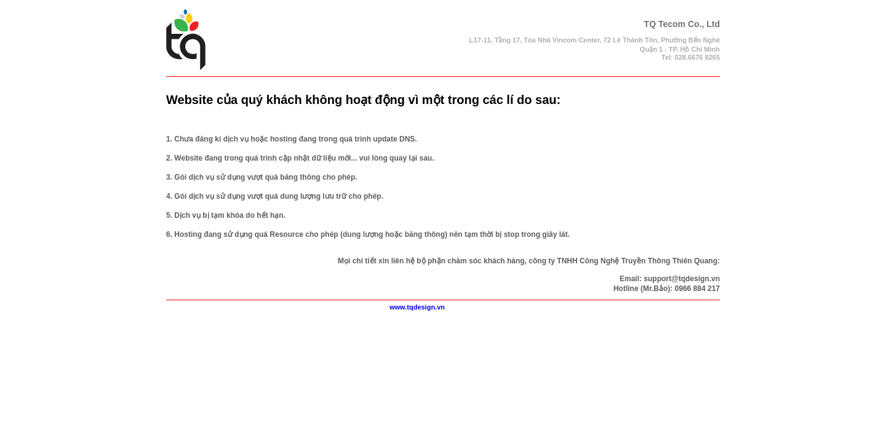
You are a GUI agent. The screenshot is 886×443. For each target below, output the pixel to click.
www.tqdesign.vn (417, 307)
